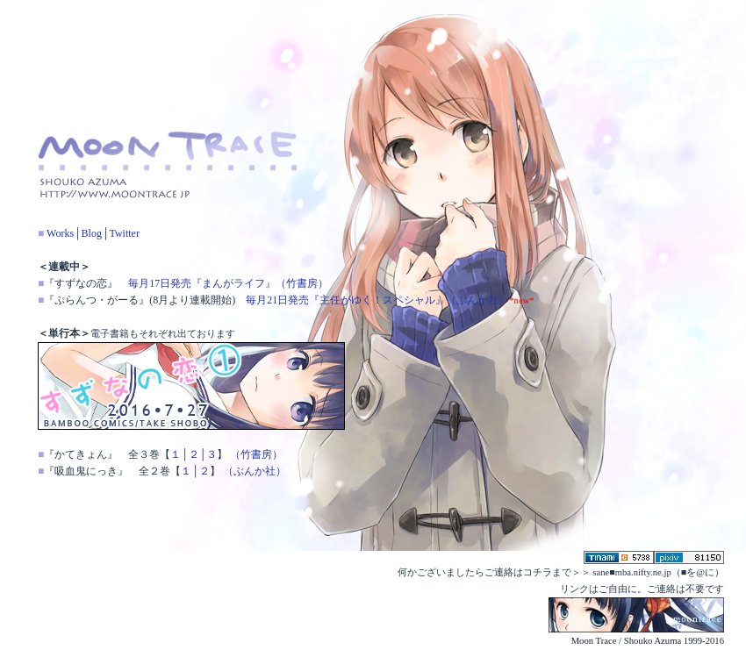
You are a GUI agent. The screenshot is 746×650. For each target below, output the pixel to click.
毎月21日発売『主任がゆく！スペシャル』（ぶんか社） (377, 300)
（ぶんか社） (254, 471)
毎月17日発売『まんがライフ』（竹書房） (228, 283)
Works (60, 233)
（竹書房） (256, 454)
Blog (92, 233)
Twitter (124, 233)
